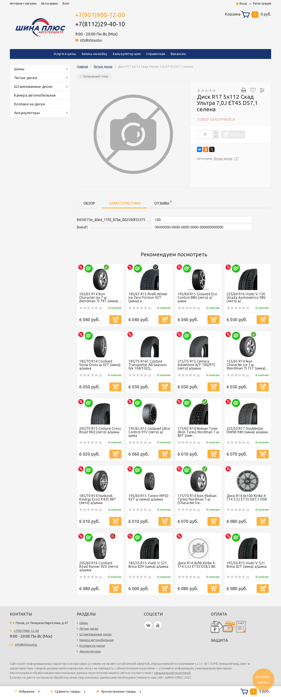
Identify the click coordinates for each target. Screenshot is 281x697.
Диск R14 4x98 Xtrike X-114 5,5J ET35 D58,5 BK (197, 564)
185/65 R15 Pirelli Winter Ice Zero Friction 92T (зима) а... (148, 297)
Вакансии (178, 54)
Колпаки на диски (29, 104)
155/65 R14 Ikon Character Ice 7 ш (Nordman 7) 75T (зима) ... (247, 364)
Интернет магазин (23, 3)
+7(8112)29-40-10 (100, 24)
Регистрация (262, 3)
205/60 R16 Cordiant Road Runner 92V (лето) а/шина (98, 566)
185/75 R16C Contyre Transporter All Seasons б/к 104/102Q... (147, 364)
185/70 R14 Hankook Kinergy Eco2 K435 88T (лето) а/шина (97, 499)
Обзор (89, 203)
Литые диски (25, 78)
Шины (19, 69)
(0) (90, 308)
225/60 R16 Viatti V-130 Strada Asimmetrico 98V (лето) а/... (246, 297)
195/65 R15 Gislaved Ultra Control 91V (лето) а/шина (149, 431)
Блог (66, 3)
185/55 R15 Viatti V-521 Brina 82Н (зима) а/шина (148, 564)
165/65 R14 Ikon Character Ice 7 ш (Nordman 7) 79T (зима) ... (100, 297)
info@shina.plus (91, 40)
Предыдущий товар (94, 76)
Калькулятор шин (127, 54)
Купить (237, 134)
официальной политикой (172, 673)
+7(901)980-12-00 (100, 14)
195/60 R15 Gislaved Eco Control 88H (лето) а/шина (197, 297)
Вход (241, 3)
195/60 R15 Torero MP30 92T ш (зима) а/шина (148, 497)
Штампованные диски (33, 86)
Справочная (155, 54)
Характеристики (124, 203)
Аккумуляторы (27, 113)
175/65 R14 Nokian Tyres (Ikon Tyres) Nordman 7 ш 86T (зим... (198, 431)
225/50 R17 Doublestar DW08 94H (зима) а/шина (247, 430)
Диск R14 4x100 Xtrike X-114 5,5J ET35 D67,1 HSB (247, 497)
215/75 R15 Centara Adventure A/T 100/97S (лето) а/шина (196, 364)
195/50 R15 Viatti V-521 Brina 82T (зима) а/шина (247, 564)
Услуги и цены (65, 54)
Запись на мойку (94, 54)
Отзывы (162, 202)
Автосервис (49, 3)
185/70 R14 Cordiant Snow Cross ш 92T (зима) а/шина (100, 364)
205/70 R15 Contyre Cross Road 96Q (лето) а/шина (100, 430)
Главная (82, 66)
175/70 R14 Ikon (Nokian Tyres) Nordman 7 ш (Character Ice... (197, 499)
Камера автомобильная (35, 95)
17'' (236, 158)
